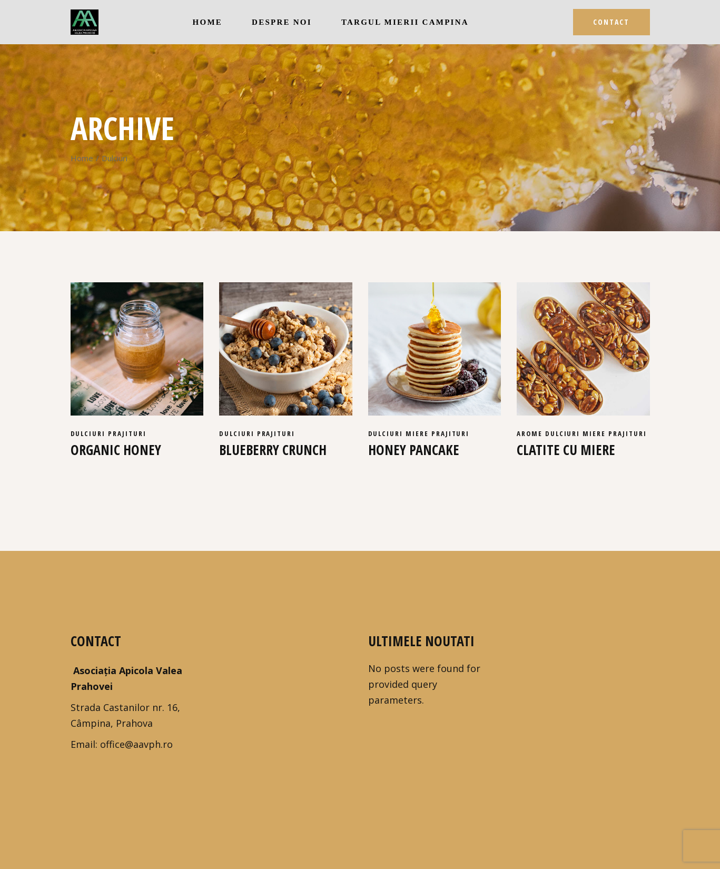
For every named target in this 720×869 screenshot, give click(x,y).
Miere (418, 433)
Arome (531, 433)
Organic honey (116, 449)
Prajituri (127, 433)
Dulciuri (90, 433)
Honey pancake (413, 449)
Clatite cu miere (566, 449)
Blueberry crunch (273, 449)
